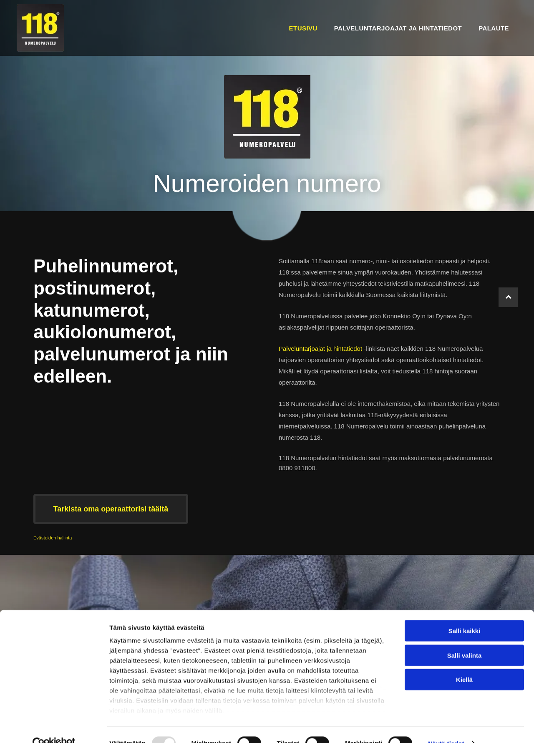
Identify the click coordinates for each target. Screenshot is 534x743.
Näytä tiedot (446, 726)
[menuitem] (303, 27)
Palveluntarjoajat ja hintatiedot (320, 348)
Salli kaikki (464, 613)
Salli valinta (464, 638)
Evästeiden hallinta (52, 537)
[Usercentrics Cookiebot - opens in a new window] (54, 726)
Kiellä (464, 662)
